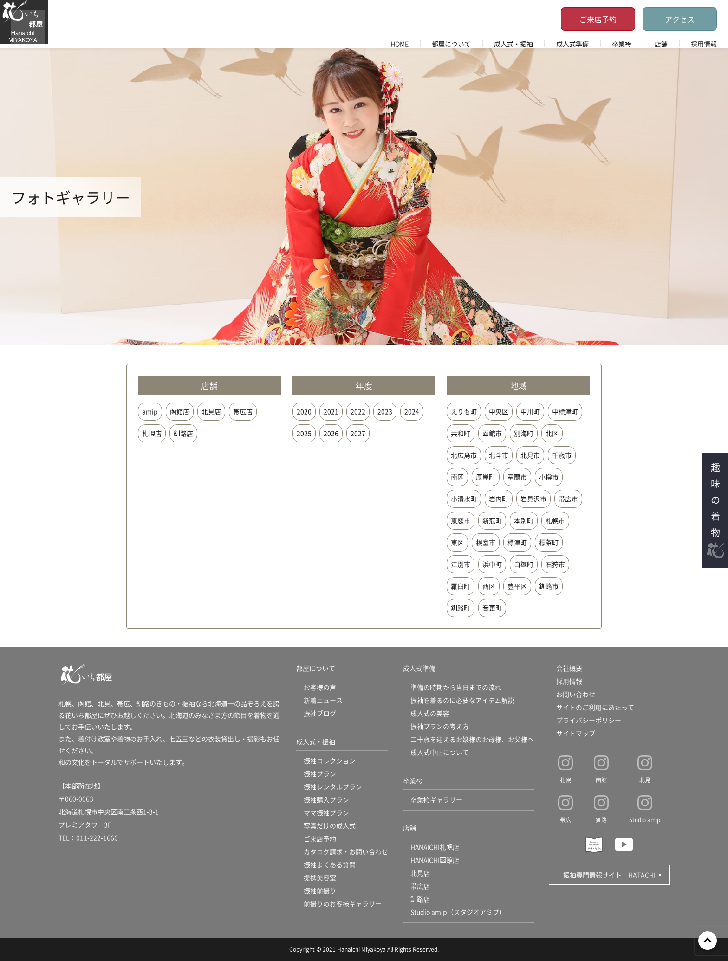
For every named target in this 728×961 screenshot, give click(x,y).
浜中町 (492, 564)
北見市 (530, 455)
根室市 (485, 542)
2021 (331, 411)
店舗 (661, 43)
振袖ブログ (320, 713)
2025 (304, 433)
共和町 (460, 433)
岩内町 (498, 498)
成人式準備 (572, 43)
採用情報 (704, 43)
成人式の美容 (429, 713)
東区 (457, 542)
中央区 (498, 411)
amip (150, 411)
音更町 (492, 607)
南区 (457, 476)
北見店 (211, 411)
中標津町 (565, 411)
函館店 (179, 411)
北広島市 (464, 455)
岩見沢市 (533, 498)
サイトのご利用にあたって (595, 707)
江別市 (460, 564)
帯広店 (243, 411)
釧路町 (460, 607)
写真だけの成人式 (330, 826)
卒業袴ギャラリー (436, 800)
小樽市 (549, 476)
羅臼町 (460, 586)
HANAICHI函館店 (435, 860)
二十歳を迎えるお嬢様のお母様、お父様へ (472, 739)
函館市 (492, 433)
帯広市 (568, 498)
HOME (399, 43)
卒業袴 (621, 43)
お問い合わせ (575, 694)
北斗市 (498, 455)
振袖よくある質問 (330, 865)
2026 (331, 433)
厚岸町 (485, 476)
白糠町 (523, 564)
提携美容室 (320, 878)
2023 (384, 411)
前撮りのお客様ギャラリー (343, 904)
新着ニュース (323, 700)
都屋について (451, 43)
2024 (411, 411)
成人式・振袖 (513, 43)
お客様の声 (320, 687)
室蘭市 (517, 476)
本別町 (523, 520)
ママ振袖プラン (326, 813)
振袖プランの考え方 (439, 726)
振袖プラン (320, 774)
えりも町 (464, 411)
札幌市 (555, 520)
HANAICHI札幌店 (435, 847)
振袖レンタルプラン (333, 787)
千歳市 (562, 455)
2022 (358, 411)
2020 (304, 411)
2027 (358, 433)
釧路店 (183, 433)
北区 (552, 433)
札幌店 (152, 433)
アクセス (680, 19)
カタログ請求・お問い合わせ (346, 852)
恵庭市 (460, 520)
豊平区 (517, 586)
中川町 (530, 411)
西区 (488, 586)
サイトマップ (575, 733)
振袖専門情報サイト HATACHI (609, 874)
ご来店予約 (598, 19)
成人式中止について (439, 752)
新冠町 (492, 520)
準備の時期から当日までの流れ (455, 687)
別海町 (523, 433)
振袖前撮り (320, 891)
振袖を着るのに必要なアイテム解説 (462, 700)
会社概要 (569, 668)
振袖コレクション (330, 761)
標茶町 (549, 542)
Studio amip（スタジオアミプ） (458, 912)
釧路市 (549, 586)
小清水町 (464, 498)
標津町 (517, 542)
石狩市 (555, 564)
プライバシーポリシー (588, 720)
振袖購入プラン (326, 800)
